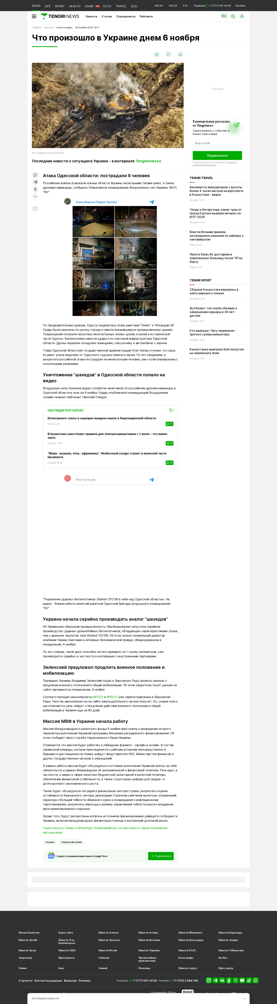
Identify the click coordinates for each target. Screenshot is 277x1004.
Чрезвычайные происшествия (147, 959)
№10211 (98, 697)
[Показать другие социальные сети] (35, 196)
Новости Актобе (28, 940)
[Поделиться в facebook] (35, 189)
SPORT (60, 6)
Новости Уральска (109, 940)
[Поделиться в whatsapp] (35, 175)
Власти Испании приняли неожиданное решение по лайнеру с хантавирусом (216, 235)
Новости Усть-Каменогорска (67, 941)
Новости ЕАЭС (187, 950)
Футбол (222, 957)
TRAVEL (121, 6)
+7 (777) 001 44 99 (144, 980)
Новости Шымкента (190, 932)
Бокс (61, 968)
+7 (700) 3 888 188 (185, 980)
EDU (134, 6)
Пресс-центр (225, 968)
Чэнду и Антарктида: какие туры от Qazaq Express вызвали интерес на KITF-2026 (216, 213)
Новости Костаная (149, 940)
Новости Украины (149, 950)
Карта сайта (66, 932)
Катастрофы (185, 957)
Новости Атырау (228, 940)
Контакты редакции (48, 980)
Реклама (240, 5)
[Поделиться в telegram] (35, 182)
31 (169, 423)
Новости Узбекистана (231, 950)
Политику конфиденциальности (215, 163)
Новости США (67, 950)
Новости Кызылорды (190, 940)
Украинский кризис (71, 842)
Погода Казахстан (29, 932)
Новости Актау (27, 950)
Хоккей (103, 968)
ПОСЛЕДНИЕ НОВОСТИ (45, 998)
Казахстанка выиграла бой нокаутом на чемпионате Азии (217, 351)
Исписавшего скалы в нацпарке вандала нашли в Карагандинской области (102, 418)
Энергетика (25, 957)
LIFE (48, 6)
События (104, 957)
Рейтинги (146, 16)
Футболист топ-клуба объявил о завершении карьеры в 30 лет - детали (213, 311)
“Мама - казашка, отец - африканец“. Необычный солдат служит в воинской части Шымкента (107, 455)
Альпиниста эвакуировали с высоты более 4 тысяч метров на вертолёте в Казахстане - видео (216, 190)
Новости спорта (187, 968)
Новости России (108, 950)
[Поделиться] (180, 54)
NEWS (36, 6)
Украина (49, 842)
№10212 (112, 697)
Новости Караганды (230, 932)
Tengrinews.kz (148, 161)
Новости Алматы (109, 932)
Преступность (67, 957)
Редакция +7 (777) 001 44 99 (212, 5)
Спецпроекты (125, 16)
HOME (89, 6)
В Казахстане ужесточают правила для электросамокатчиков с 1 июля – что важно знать (107, 435)
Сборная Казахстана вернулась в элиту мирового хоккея (214, 291)
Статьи (107, 16)
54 (169, 462)
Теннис (23, 968)
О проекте (26, 980)
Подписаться (217, 155)
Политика (144, 968)
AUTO (107, 6)
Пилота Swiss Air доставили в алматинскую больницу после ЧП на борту (216, 258)
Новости (91, 16)
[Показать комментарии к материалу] (35, 209)
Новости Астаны (148, 932)
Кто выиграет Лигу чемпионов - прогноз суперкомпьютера (213, 332)
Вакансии (70, 980)
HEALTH (74, 6)
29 (169, 443)
